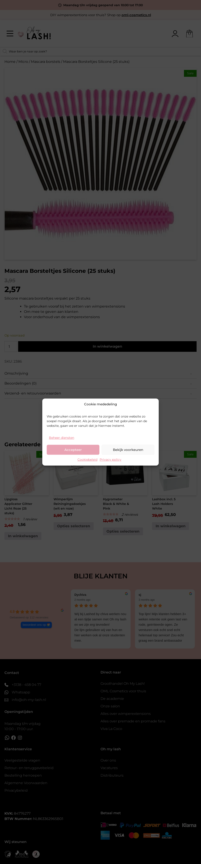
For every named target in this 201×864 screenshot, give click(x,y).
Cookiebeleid (87, 460)
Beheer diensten (61, 438)
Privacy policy (110, 460)
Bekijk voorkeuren (128, 450)
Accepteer (73, 450)
